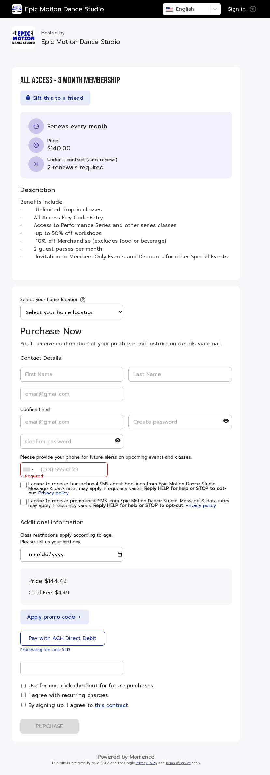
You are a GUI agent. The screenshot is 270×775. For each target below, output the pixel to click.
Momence (143, 757)
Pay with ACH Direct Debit (63, 638)
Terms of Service (179, 763)
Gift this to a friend (55, 98)
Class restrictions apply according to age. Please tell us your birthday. (67, 538)
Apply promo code (55, 617)
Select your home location (50, 299)
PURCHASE (50, 726)
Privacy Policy (147, 763)
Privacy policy (54, 493)
